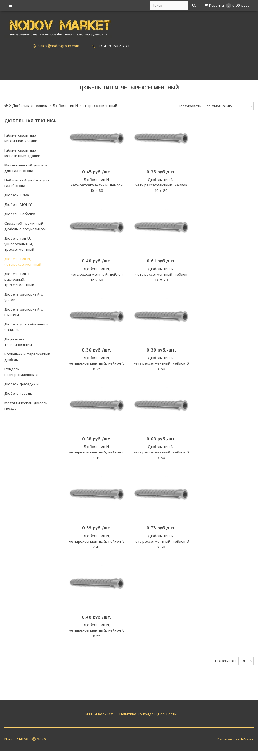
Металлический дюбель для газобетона (25, 168)
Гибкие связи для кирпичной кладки (20, 138)
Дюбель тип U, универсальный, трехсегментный (19, 244)
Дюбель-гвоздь (18, 393)
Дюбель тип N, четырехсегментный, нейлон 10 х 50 (97, 185)
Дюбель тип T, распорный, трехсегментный (19, 279)
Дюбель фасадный (21, 384)
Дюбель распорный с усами (23, 297)
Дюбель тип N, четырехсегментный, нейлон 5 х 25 (96, 363)
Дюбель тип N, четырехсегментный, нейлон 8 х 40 (96, 541)
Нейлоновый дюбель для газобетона (26, 183)
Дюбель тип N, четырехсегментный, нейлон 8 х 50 (161, 541)
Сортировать (189, 106)
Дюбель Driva (16, 195)
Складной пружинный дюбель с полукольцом (25, 226)
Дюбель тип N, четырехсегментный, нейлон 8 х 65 (96, 630)
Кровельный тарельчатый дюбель (27, 357)
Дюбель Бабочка (19, 214)
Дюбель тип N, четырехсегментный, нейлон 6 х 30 (161, 363)
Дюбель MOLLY (18, 204)
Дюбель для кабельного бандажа (26, 327)
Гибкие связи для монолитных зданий (22, 153)
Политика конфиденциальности (147, 714)
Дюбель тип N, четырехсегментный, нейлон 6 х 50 (161, 452)
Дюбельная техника (30, 106)
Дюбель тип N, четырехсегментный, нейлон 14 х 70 (161, 274)
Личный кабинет (97, 714)
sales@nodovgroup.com (58, 46)
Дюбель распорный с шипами (23, 312)
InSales (247, 739)
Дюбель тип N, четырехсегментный (22, 261)
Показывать (226, 661)
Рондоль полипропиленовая (21, 372)
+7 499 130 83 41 (113, 46)
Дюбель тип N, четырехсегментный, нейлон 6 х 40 (96, 452)
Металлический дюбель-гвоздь (26, 405)
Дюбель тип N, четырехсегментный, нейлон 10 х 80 (161, 185)
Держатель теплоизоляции (18, 342)
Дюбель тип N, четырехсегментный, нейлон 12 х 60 (97, 274)
